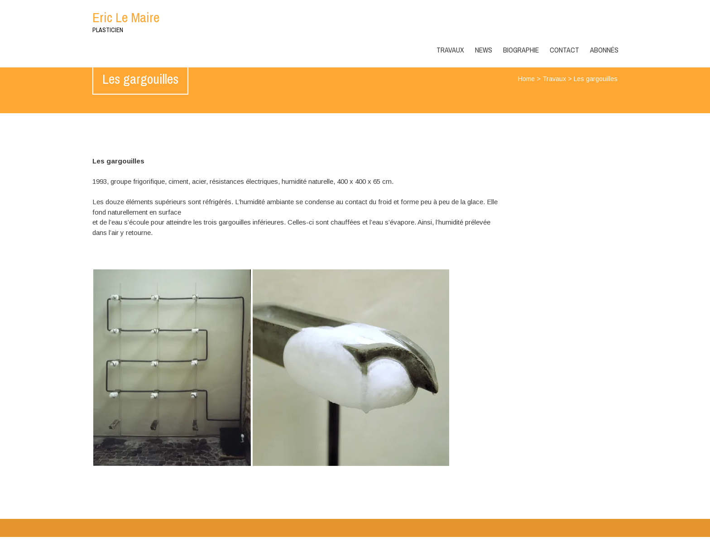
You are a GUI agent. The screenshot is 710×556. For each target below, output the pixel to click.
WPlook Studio (595, 546)
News (483, 50)
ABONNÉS (604, 50)
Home (526, 78)
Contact (564, 50)
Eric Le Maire (125, 17)
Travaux (450, 50)
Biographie (521, 50)
